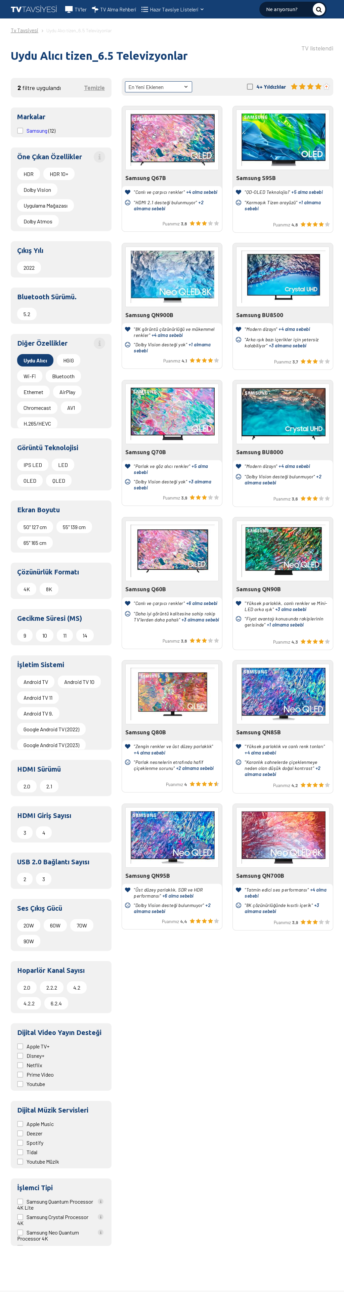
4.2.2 (29, 1003)
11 (65, 635)
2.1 (49, 786)
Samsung (37, 130)
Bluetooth (63, 376)
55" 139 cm (74, 527)
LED (63, 465)
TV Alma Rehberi (114, 9)
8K (49, 589)
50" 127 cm (35, 527)
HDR (29, 174)
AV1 (71, 407)
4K (27, 589)
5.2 (27, 314)
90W (29, 941)
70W (82, 925)
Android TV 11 (38, 697)
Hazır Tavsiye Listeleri (177, 9)
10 (44, 635)
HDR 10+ (59, 174)
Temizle (94, 87)
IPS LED (33, 465)
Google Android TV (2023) (51, 745)
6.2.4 (56, 1003)
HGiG (68, 360)
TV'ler (76, 9)
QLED (58, 480)
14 (85, 635)
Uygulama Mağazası (46, 205)
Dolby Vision (37, 189)
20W (29, 925)
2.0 (27, 786)
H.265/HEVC (37, 423)
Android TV (36, 682)
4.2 (76, 987)
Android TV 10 (79, 682)
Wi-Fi (30, 376)
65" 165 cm (35, 542)
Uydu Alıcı (35, 360)
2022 (29, 267)
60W (55, 925)
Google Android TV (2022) (51, 729)
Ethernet (33, 392)
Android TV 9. (38, 713)
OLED (30, 480)
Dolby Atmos (38, 221)
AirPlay (67, 392)
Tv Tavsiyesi (24, 30)
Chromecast (37, 407)
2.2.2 (51, 987)
